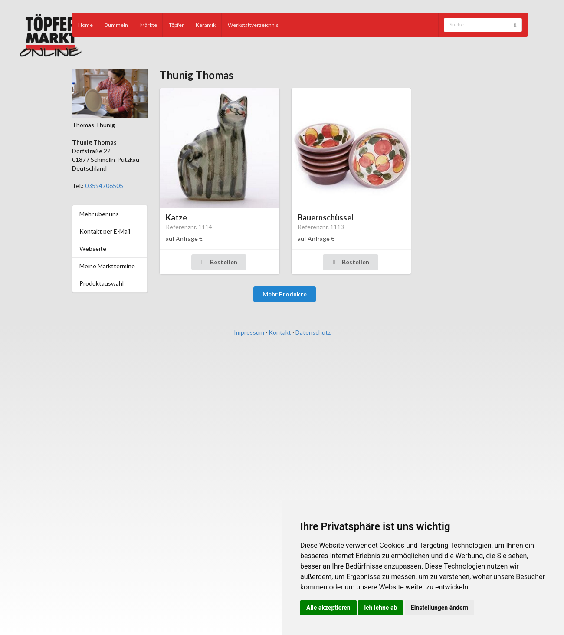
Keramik (206, 25)
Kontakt (280, 332)
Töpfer (176, 25)
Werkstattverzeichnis (253, 25)
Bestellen (218, 262)
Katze (176, 217)
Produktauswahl (101, 283)
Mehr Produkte (284, 294)
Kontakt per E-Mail (104, 231)
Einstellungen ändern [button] (440, 607)
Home (85, 25)
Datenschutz (313, 332)
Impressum (249, 332)
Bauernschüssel (326, 217)
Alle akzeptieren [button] (328, 607)
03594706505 (104, 185)
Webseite (92, 248)
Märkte (148, 25)
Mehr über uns (99, 213)
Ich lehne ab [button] (380, 607)
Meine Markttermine (107, 266)
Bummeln (116, 25)
